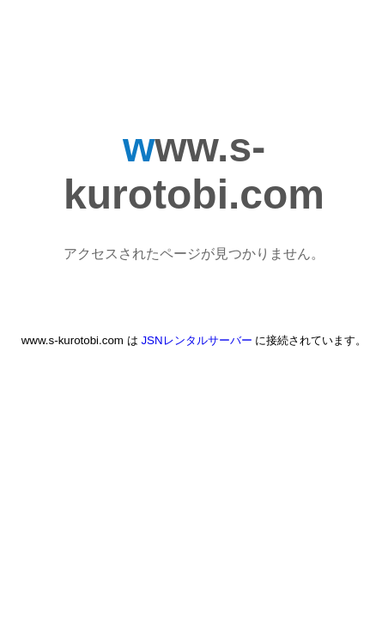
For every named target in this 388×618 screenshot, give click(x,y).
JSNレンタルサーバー (196, 340)
